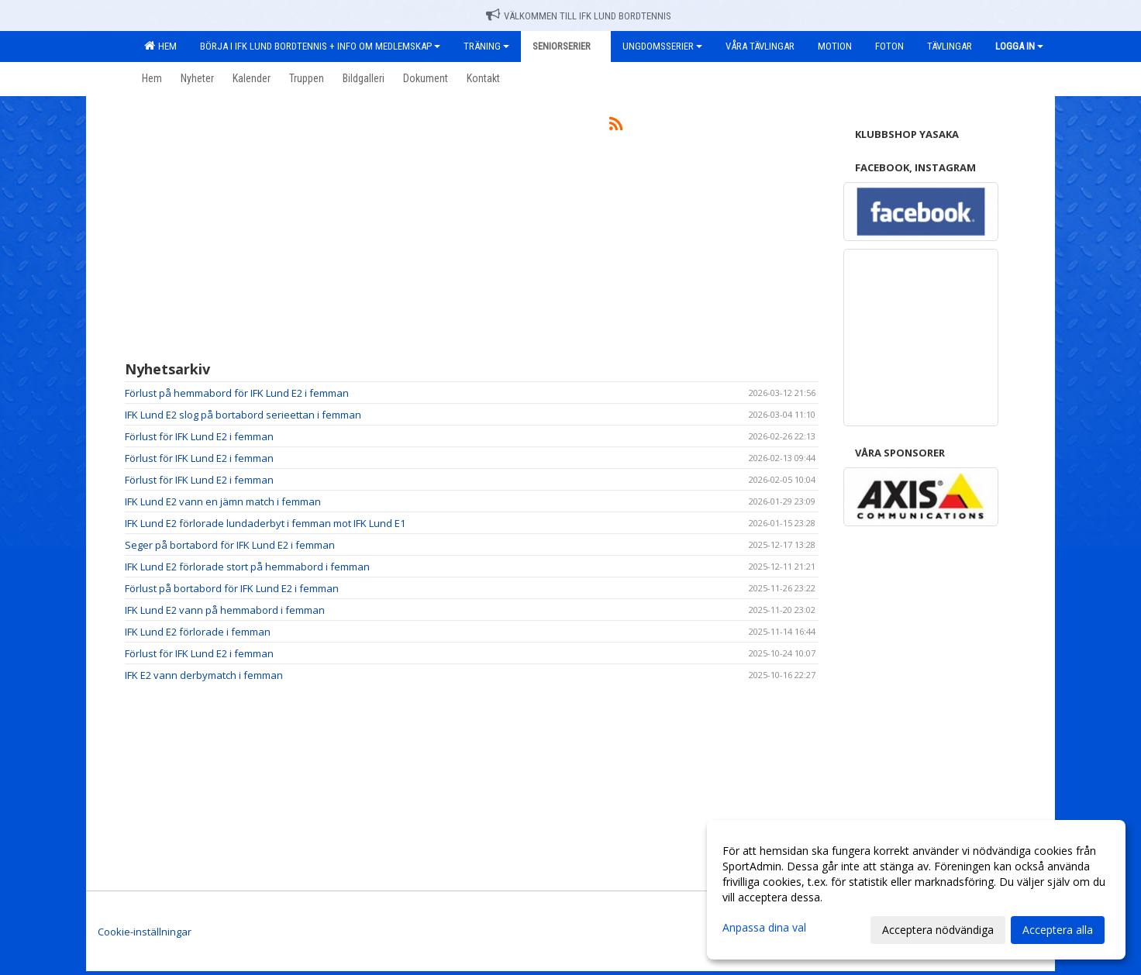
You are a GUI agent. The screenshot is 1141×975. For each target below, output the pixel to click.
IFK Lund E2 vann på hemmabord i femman (225, 610)
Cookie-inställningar (144, 932)
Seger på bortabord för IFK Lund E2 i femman (230, 545)
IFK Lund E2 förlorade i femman (198, 632)
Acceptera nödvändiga (938, 929)
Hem (160, 46)
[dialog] (916, 889)
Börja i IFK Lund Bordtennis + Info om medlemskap (320, 46)
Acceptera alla (1057, 929)
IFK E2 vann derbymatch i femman (204, 675)
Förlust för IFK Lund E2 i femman (199, 436)
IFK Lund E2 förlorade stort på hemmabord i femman (247, 567)
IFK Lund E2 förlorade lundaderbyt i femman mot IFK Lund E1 (265, 523)
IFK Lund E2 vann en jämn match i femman (223, 501)
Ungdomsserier (662, 46)
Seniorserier (566, 46)
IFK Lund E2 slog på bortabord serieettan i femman (243, 415)
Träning (486, 46)
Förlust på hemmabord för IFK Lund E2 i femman (237, 393)
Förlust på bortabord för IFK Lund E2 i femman (232, 588)
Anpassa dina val (764, 928)
